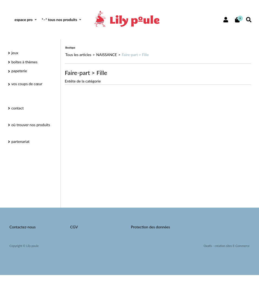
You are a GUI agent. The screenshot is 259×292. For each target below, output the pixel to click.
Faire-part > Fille (135, 54)
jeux (14, 52)
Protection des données (150, 227)
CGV (74, 227)
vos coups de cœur (26, 83)
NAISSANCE (106, 54)
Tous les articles (78, 54)
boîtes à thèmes (24, 62)
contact (17, 108)
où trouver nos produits (30, 124)
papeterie (19, 70)
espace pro (24, 19)
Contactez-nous (22, 227)
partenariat (20, 141)
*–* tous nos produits (59, 19)
